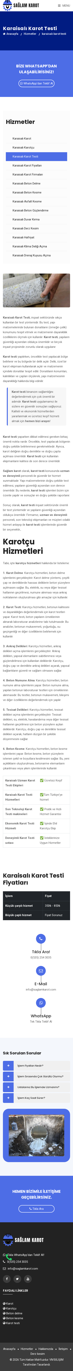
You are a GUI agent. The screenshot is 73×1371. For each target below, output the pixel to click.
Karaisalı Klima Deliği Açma (30, 246)
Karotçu (9, 1308)
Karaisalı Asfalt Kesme (27, 201)
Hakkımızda (46, 1349)
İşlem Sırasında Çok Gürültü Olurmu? (40, 1076)
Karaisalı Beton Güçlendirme (30, 210)
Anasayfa (10, 33)
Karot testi (11, 1323)
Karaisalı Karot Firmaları (28, 174)
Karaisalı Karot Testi (25, 156)
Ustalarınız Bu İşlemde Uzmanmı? (38, 1087)
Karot (8, 1303)
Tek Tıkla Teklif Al (41, 1021)
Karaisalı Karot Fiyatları (27, 165)
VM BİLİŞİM (56, 1359)
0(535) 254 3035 (41, 957)
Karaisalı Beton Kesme (27, 192)
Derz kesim (38, 1354)
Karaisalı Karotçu (23, 147)
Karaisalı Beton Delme (26, 183)
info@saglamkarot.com (41, 989)
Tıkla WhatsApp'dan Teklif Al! (25, 1255)
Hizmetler (30, 33)
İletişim (63, 1349)
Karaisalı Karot (22, 138)
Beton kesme (13, 1318)
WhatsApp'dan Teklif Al (36, 83)
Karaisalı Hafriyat (23, 237)
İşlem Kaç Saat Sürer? (31, 1098)
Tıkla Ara (36, 1209)
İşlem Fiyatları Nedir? (30, 1066)
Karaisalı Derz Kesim (26, 228)
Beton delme (12, 1313)
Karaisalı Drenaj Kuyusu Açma (32, 255)
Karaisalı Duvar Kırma (26, 219)
